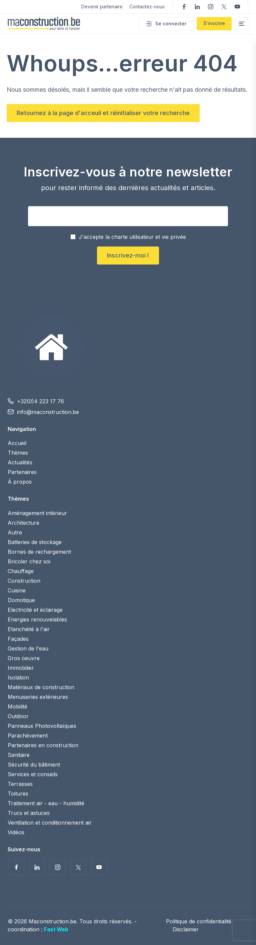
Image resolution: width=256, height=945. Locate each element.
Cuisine (17, 590)
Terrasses (20, 784)
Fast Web (56, 929)
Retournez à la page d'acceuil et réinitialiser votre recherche (103, 112)
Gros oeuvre (24, 658)
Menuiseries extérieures (38, 696)
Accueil (17, 443)
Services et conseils (33, 774)
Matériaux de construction (41, 687)
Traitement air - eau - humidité (46, 803)
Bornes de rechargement (39, 551)
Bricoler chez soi (29, 561)
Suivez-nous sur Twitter (224, 6)
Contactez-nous (147, 6)
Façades (18, 638)
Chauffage (21, 571)
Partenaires (22, 472)
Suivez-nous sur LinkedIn (197, 6)
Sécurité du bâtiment (34, 764)
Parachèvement (28, 735)
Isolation (18, 677)
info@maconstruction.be (48, 412)
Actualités (20, 462)
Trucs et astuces (29, 813)
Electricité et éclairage (35, 609)
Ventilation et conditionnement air (50, 822)
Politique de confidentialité (198, 921)
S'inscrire (214, 23)
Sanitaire (19, 755)
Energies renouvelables (37, 619)
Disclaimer (186, 929)
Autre (15, 532)
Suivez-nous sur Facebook (184, 6)
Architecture (23, 522)
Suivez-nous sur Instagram (210, 6)
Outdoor (18, 716)
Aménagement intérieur (37, 513)
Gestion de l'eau (28, 648)
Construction (24, 580)
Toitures (18, 793)
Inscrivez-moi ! (128, 255)
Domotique (21, 600)
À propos (20, 481)
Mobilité (17, 706)
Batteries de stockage (35, 542)
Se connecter (170, 23)
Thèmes (18, 452)
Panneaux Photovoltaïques (42, 726)
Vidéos (16, 832)
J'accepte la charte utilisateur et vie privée (132, 236)
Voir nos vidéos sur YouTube (237, 6)
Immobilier (21, 667)
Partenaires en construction (43, 745)
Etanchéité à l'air (29, 629)
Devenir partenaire (102, 6)
